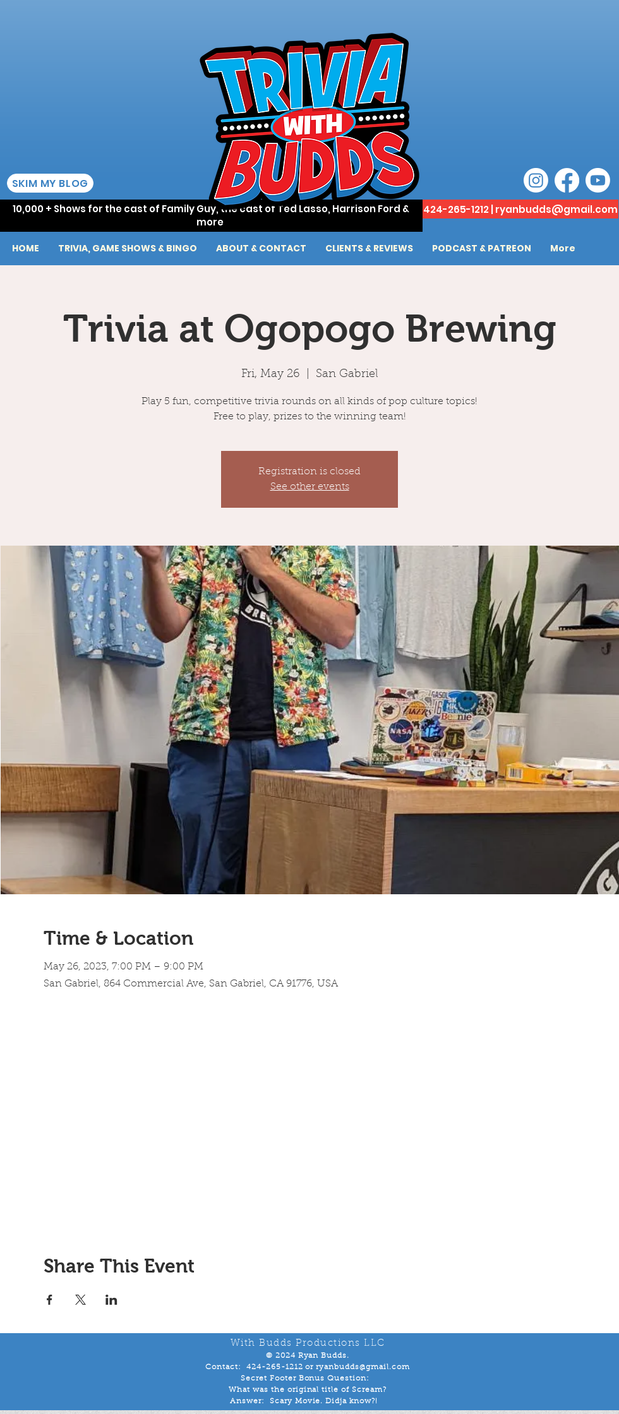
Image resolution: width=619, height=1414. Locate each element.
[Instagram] (536, 180)
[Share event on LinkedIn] (111, 1300)
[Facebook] (567, 180)
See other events (309, 487)
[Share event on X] (81, 1300)
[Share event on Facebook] (50, 1300)
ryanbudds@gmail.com (556, 209)
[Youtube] (598, 180)
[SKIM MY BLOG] (50, 183)
